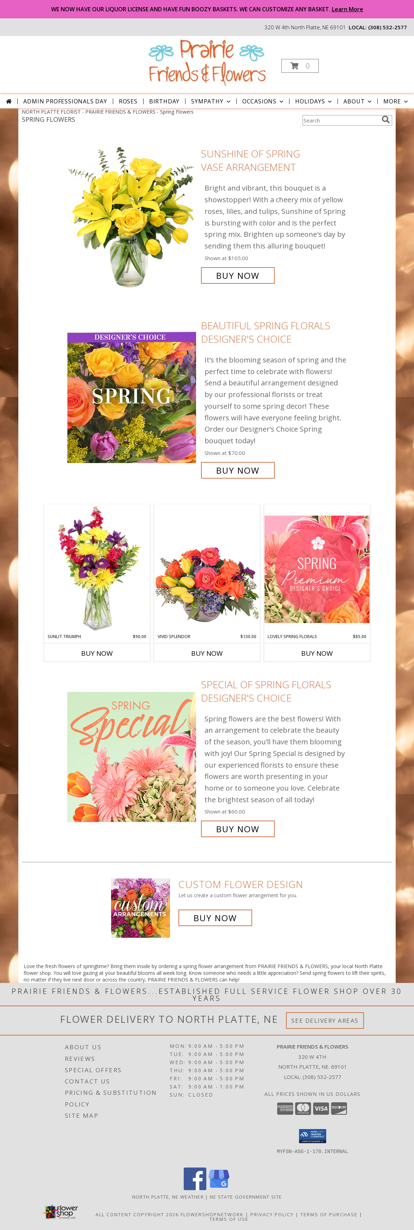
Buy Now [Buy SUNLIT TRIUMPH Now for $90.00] (97, 653)
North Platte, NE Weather (168, 1197)
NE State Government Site (246, 1197)
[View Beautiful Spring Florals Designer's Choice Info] (132, 398)
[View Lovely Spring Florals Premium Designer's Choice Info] (317, 569)
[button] (300, 66)
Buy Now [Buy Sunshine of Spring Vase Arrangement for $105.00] (238, 275)
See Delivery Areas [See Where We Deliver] (325, 1020)
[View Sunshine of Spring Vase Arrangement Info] (132, 214)
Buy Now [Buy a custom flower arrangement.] (215, 918)
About (358, 101)
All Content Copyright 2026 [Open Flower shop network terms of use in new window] (137, 1214)
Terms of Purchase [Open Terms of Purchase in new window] (329, 1214)
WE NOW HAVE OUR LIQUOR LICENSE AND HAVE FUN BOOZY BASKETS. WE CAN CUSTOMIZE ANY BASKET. (207, 9)
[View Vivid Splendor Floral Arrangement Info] (207, 569)
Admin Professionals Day (65, 101)
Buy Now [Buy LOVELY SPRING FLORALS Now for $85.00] (317, 653)
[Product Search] (340, 120)
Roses (128, 101)
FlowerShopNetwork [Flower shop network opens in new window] (212, 1214)
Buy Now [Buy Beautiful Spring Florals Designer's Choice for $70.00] (238, 470)
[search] (386, 119)
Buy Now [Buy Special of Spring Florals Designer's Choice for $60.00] (238, 829)
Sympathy (211, 101)
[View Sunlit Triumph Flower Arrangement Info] (97, 569)
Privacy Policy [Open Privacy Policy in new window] (272, 1214)
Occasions (263, 101)
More (396, 101)
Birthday (164, 101)
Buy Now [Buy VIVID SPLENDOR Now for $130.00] (207, 653)
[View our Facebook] (195, 1188)
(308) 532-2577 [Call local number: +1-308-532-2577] (387, 27)
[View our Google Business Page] (219, 1188)
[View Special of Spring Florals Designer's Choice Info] (132, 757)
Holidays (314, 101)
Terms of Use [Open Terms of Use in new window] (229, 1219)
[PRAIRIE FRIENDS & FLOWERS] (206, 62)
